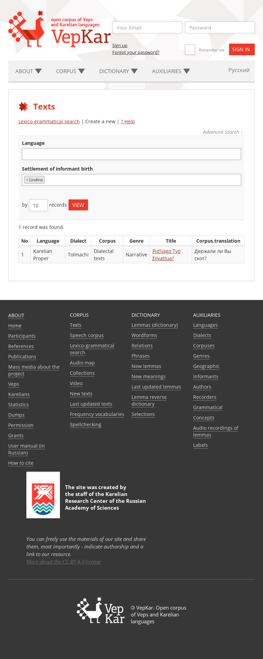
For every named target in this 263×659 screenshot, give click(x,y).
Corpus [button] (70, 71)
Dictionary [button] (118, 71)
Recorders (204, 397)
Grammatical (208, 407)
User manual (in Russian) (26, 449)
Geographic (206, 366)
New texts (81, 393)
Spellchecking (85, 424)
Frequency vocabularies (97, 414)
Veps (13, 384)
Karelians (19, 394)
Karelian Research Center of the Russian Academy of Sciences (105, 500)
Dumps (16, 415)
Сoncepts (203, 417)
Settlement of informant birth (57, 168)
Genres (201, 355)
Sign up (119, 45)
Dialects (202, 335)
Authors (202, 386)
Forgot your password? (136, 52)
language (33, 143)
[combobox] (131, 154)
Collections (82, 373)
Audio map (82, 362)
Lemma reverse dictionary (149, 400)
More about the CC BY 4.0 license (63, 561)
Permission (21, 425)
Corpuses (204, 345)
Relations (142, 345)
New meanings (149, 376)
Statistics (18, 404)
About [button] (28, 71)
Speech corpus (87, 335)
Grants (16, 435)
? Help (128, 121)
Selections (143, 414)
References (21, 346)
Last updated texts (91, 404)
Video (76, 383)
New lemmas (146, 366)
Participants (22, 336)
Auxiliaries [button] (171, 71)
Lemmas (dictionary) (155, 325)
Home (15, 325)
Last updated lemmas (156, 386)
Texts (76, 325)
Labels (200, 445)
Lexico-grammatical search (49, 121)
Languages (205, 325)
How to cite (21, 463)
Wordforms (144, 335)
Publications (22, 356)
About (16, 315)
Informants (205, 376)
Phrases (141, 355)
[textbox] (27, 154)
